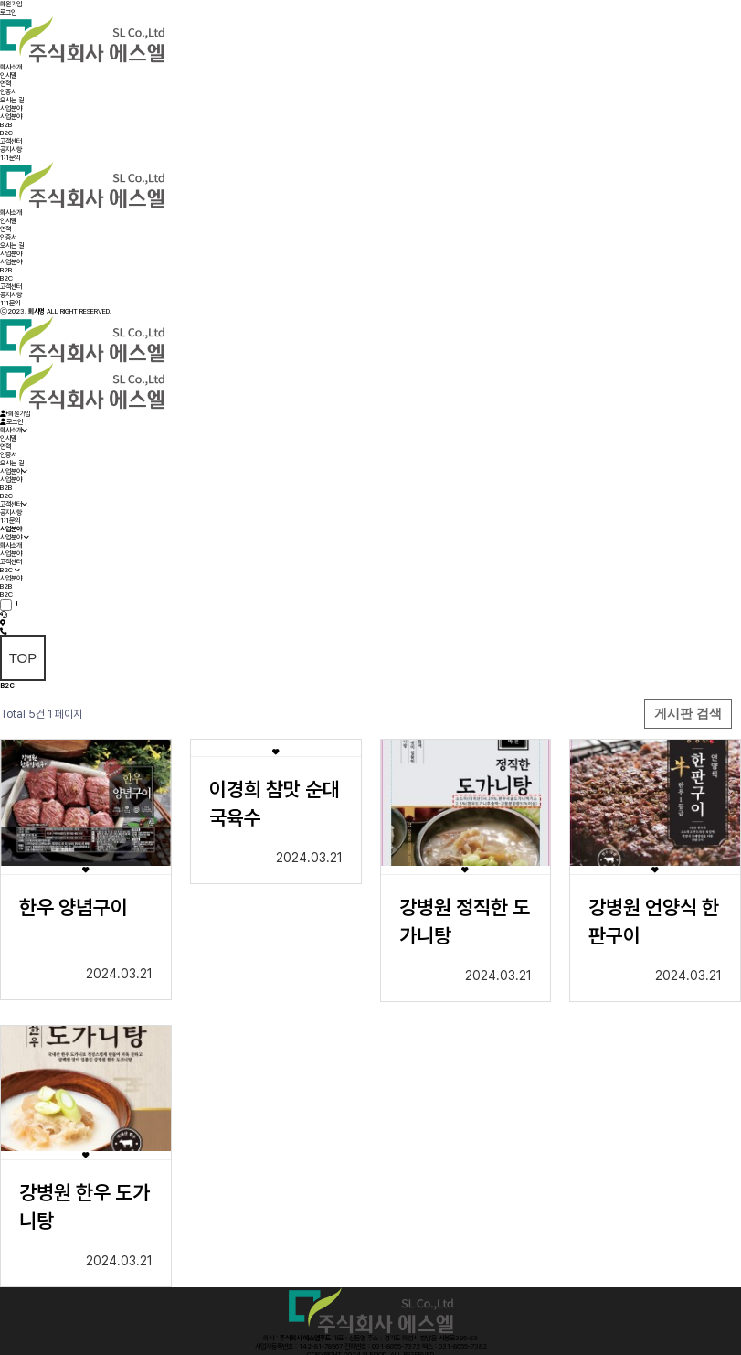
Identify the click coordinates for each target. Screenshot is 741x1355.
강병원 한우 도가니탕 (84, 1206)
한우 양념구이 (73, 907)
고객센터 (11, 141)
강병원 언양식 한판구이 (653, 921)
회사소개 (11, 67)
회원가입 (11, 4)
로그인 (8, 12)
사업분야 (11, 108)
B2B (6, 125)
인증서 (8, 92)
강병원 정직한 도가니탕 (464, 921)
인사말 (8, 75)
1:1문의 (10, 158)
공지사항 (11, 149)
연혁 (5, 84)
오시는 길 (12, 100)
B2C (6, 133)
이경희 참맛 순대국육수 (274, 803)
